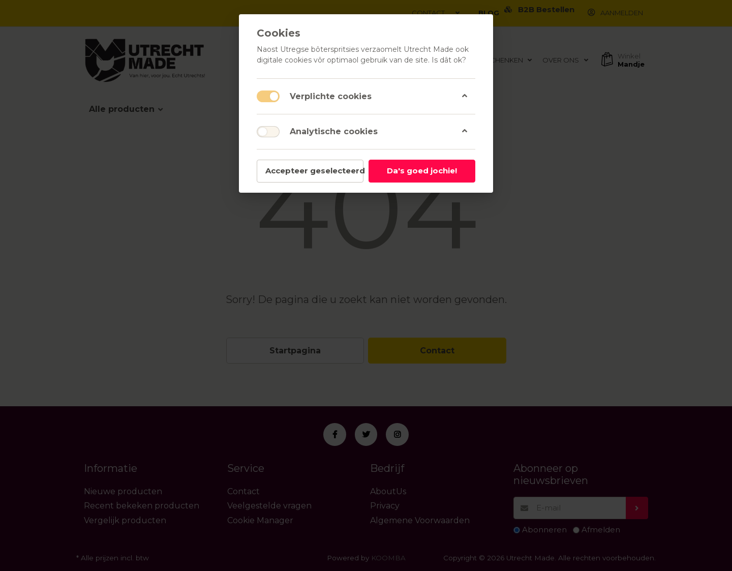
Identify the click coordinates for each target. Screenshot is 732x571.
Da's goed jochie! (422, 170)
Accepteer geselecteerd (314, 170)
